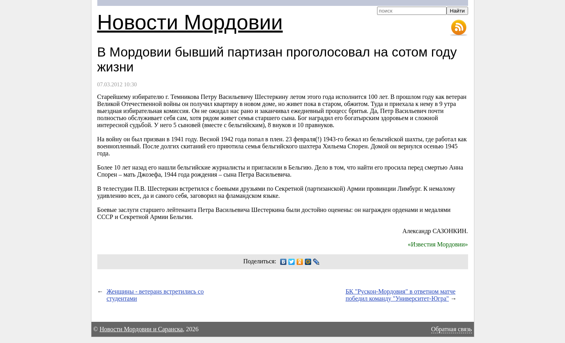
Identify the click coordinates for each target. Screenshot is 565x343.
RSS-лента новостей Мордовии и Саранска (458, 27)
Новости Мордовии (190, 22)
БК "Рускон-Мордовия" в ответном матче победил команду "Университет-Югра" (401, 295)
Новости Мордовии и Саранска (141, 329)
